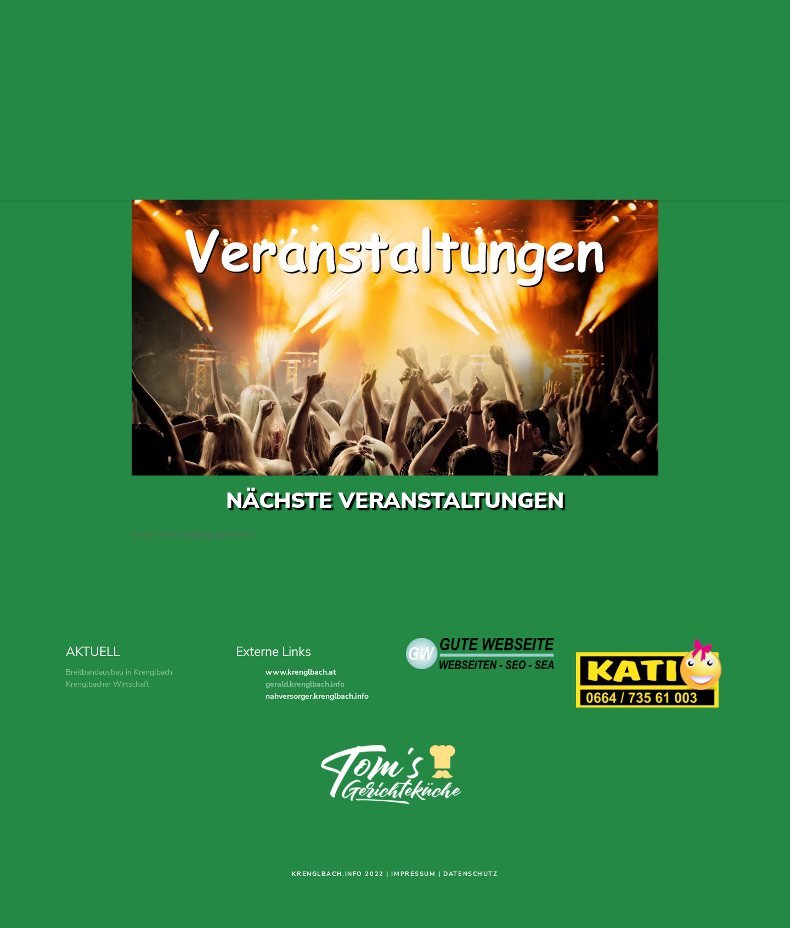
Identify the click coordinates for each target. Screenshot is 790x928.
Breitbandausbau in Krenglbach (119, 671)
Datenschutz (470, 874)
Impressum (413, 874)
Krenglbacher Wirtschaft (107, 683)
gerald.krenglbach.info (305, 683)
